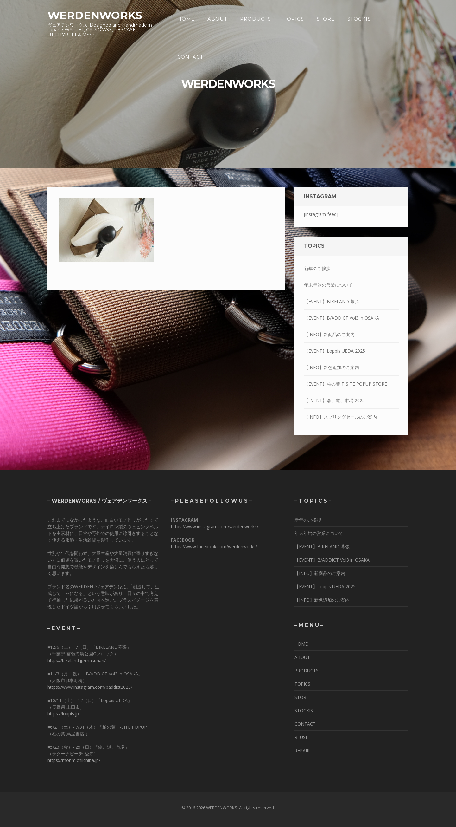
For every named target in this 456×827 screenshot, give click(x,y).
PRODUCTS (255, 19)
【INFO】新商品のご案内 (329, 334)
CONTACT (190, 57)
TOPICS (294, 19)
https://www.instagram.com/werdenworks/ (214, 527)
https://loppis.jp (63, 714)
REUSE (301, 737)
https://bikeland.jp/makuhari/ (77, 660)
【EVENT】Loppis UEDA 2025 (334, 351)
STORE (326, 19)
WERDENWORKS (95, 15)
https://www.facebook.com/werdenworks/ (214, 547)
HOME (186, 19)
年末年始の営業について (328, 285)
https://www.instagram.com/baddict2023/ (90, 687)
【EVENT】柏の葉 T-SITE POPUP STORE (345, 384)
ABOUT (217, 19)
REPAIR (302, 750)
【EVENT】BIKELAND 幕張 (331, 301)
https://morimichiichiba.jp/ (74, 760)
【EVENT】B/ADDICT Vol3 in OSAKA (341, 318)
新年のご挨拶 (317, 268)
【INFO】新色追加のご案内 (331, 367)
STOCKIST (360, 19)
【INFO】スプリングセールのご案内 (340, 417)
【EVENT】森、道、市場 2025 (334, 400)
